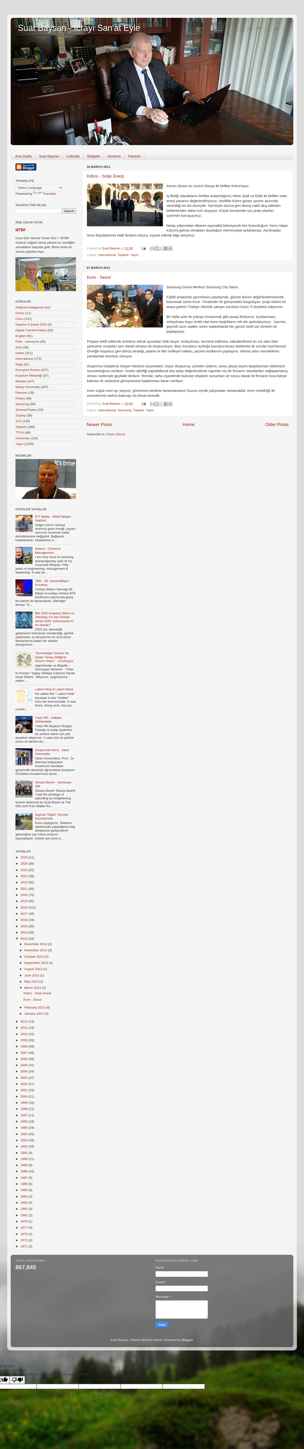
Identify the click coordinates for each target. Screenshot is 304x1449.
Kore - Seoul (99, 277)
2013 (24, 938)
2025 (24, 863)
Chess (19, 313)
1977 (24, 1227)
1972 (24, 1240)
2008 (24, 1046)
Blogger (187, 1340)
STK (18, 421)
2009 (24, 1040)
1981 (24, 1215)
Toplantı (123, 255)
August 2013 (33, 969)
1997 (24, 1115)
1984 (24, 1196)
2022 (24, 882)
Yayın (134, 255)
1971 (24, 1246)
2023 (24, 876)
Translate (44, 193)
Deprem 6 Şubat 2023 (31, 324)
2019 (24, 901)
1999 (24, 1102)
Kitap (19, 364)
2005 (24, 1065)
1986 (24, 1184)
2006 (24, 1059)
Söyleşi (20, 415)
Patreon (134, 156)
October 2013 (34, 956)
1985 (24, 1190)
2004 (24, 1071)
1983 (24, 1202)
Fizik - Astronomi (27, 341)
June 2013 (32, 975)
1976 (24, 1234)
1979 (24, 1221)
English (20, 336)
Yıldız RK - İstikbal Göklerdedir (48, 719)
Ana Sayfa (23, 156)
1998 (24, 1109)
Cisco (19, 319)
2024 (24, 870)
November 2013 (36, 950)
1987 (24, 1177)
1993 (24, 1140)
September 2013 (36, 963)
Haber (19, 353)
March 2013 (33, 988)
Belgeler (93, 156)
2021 (24, 888)
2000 (24, 1096)
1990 (24, 1159)
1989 (24, 1165)
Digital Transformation (31, 330)
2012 (24, 1021)
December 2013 (36, 944)
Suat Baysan (49, 156)
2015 (24, 926)
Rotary (20, 398)
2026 (24, 857)
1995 (24, 1127)
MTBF (20, 230)
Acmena (114, 156)
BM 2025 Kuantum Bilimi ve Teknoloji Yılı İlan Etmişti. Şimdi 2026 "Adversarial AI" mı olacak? (54, 619)
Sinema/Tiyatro (26, 410)
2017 (24, 913)
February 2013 (35, 1007)
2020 (24, 895)
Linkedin (73, 156)
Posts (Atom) (115, 434)
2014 (24, 932)
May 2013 (31, 981)
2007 (24, 1053)
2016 (24, 920)
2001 (24, 1090)
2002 (24, 1084)
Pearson (21, 392)
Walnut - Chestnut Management (48, 550)
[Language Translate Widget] (39, 187)
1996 (24, 1121)
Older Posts (277, 424)
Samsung (124, 410)
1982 (24, 1209)
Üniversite (22, 438)
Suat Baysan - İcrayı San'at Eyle (79, 28)
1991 (24, 1153)
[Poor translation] (17, 1380)
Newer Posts (99, 424)
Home (189, 424)
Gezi (18, 347)
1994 (24, 1134)
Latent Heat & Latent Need (54, 689)
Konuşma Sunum (27, 370)
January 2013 (34, 1013)
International (107, 255)
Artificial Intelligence (29, 307)
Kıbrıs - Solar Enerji (105, 176)
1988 (24, 1171)
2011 (24, 1027)
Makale (20, 381)
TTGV (19, 432)
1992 (24, 1146)
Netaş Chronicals (27, 387)
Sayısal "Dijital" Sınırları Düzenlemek (52, 816)
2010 (24, 1034)
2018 (24, 907)
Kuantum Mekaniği (28, 375)
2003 (24, 1078)
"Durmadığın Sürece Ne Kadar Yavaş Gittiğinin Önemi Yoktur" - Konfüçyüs (54, 657)
